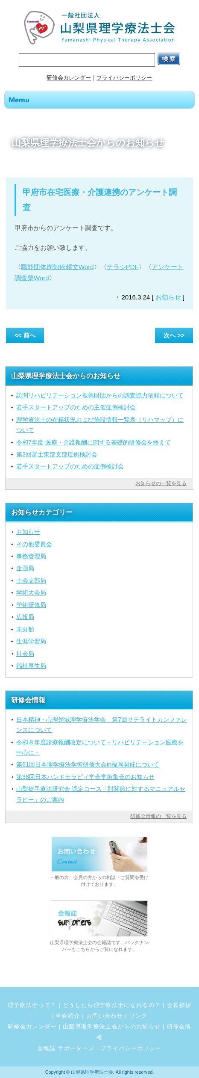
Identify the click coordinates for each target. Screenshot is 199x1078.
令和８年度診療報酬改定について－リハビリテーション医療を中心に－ (100, 747)
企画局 (25, 568)
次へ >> (174, 335)
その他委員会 (34, 544)
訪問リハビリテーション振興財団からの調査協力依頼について (100, 395)
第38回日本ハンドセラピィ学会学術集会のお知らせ (85, 776)
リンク (138, 1016)
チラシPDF (123, 266)
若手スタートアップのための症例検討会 (70, 466)
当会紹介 (68, 1016)
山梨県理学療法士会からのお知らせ (112, 1026)
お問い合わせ (104, 1016)
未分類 (25, 629)
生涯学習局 (31, 641)
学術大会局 (31, 592)
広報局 (25, 616)
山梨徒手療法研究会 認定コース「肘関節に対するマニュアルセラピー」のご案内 (100, 794)
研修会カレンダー (69, 77)
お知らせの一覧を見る (161, 483)
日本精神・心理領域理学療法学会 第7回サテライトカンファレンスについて (101, 724)
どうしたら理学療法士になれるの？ (112, 1005)
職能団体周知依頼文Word (57, 266)
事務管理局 (31, 556)
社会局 (25, 653)
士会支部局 (31, 580)
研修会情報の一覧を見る (158, 816)
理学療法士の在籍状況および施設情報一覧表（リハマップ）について (100, 424)
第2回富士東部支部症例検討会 (56, 454)
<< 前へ (25, 335)
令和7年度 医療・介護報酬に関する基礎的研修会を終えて (93, 442)
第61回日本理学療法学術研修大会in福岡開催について (87, 764)
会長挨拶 (179, 1005)
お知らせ (168, 297)
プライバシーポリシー (124, 77)
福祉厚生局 (31, 665)
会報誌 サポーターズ (65, 1048)
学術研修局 (31, 604)
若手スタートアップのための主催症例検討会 (76, 407)
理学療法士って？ (32, 1005)
